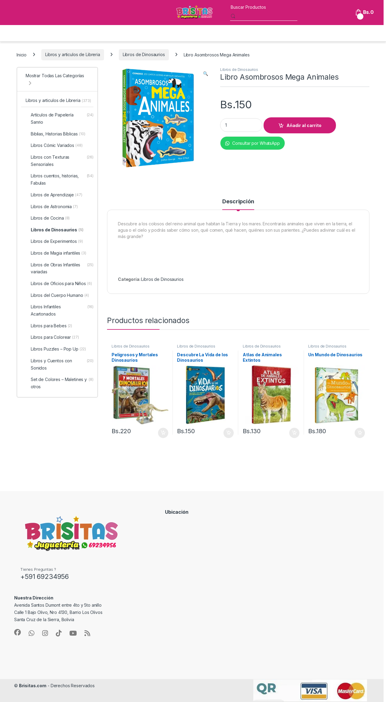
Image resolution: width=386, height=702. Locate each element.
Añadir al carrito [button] (163, 433)
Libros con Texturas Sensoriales (59, 161)
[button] (205, 73)
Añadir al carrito (303, 125)
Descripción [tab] (238, 202)
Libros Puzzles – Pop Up (56, 349)
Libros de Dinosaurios (144, 54)
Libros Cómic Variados (54, 145)
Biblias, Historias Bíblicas (55, 134)
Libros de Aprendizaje (54, 195)
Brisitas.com (32, 685)
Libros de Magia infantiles (56, 253)
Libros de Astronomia (52, 206)
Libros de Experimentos (54, 241)
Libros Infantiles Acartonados (59, 310)
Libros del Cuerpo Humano (57, 295)
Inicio (22, 54)
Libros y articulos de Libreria (72, 54)
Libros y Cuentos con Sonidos (59, 364)
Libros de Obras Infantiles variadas (59, 268)
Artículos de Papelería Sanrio (59, 118)
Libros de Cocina (48, 218)
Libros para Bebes (49, 325)
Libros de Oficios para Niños (59, 283)
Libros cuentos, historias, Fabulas (59, 179)
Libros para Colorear (52, 337)
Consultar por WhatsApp (252, 143)
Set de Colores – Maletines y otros (59, 383)
